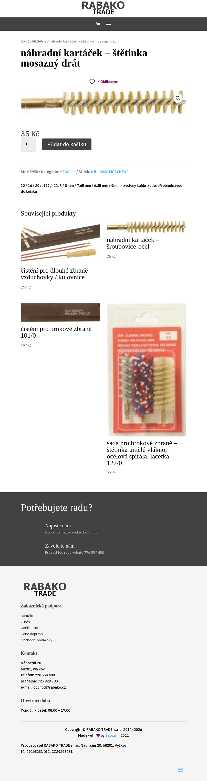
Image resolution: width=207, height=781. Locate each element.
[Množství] (28, 144)
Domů (25, 41)
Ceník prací (29, 627)
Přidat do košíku (66, 144)
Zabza (110, 735)
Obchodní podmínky (36, 640)
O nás (25, 621)
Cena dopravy (32, 634)
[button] (178, 98)
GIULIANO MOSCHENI (109, 171)
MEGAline (39, 41)
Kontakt (27, 615)
